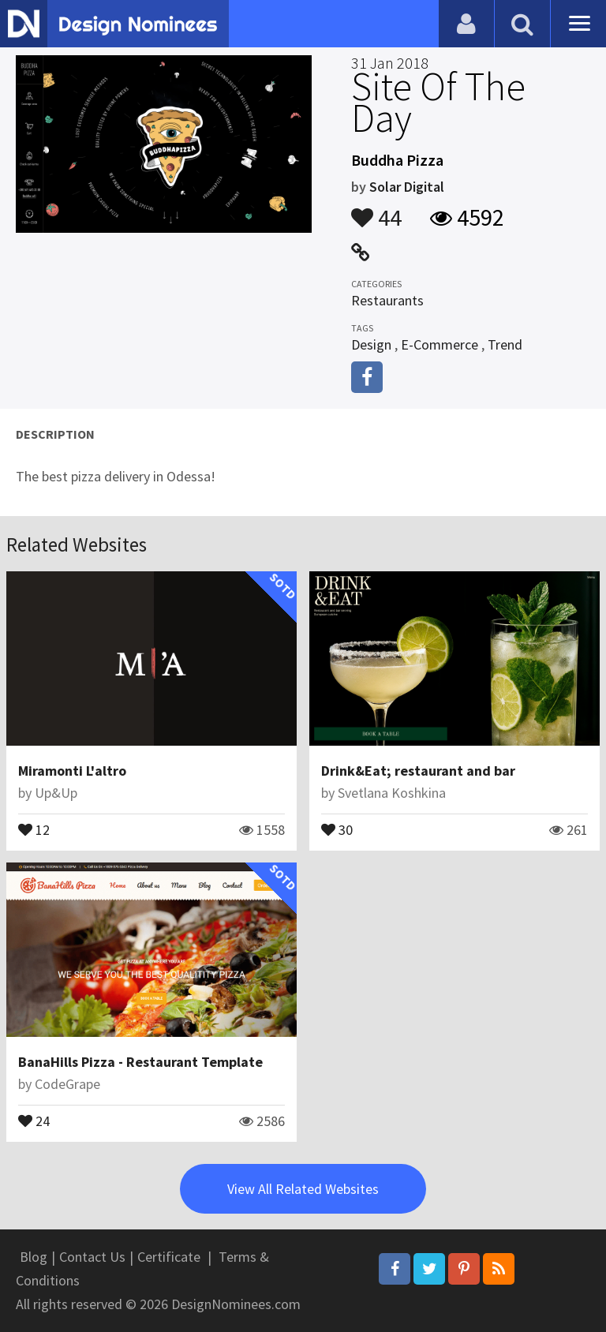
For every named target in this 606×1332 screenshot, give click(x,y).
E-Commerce (439, 344)
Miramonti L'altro (72, 770)
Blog (33, 1257)
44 (376, 210)
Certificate (168, 1257)
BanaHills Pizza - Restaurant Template (140, 1062)
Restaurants (387, 300)
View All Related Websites (303, 1189)
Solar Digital (406, 187)
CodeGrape (67, 1084)
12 (34, 828)
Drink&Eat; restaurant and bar (418, 770)
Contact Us (92, 1257)
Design (371, 344)
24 (34, 1120)
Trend (505, 344)
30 (337, 828)
